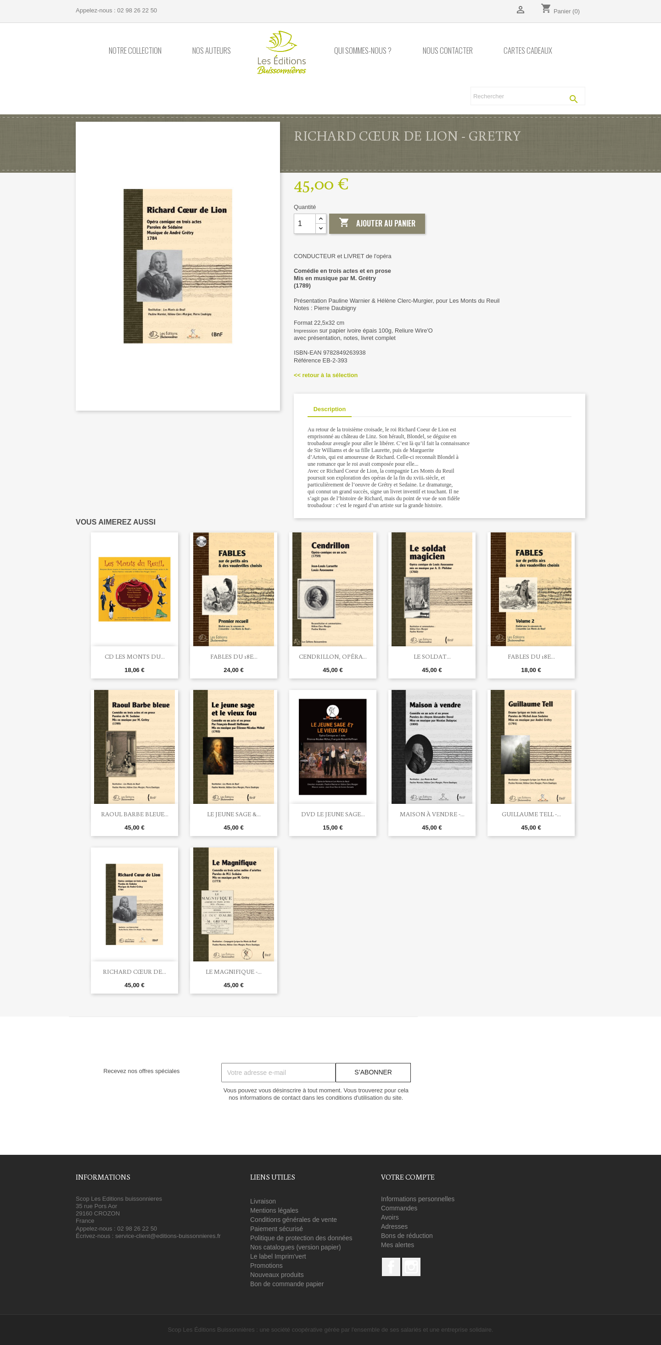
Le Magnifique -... (234, 971)
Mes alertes (397, 1245)
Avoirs (390, 1217)
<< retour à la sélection (326, 375)
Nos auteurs (211, 50)
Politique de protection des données (301, 1238)
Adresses (394, 1226)
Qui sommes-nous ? (363, 50)
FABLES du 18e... (234, 656)
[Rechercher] (528, 96)
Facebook (391, 1267)
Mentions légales (274, 1210)
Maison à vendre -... (432, 814)
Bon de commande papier (287, 1284)
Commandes (399, 1208)
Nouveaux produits (277, 1274)
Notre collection (135, 50)
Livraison (263, 1201)
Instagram (411, 1267)
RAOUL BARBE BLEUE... (134, 814)
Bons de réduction (407, 1235)
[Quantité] (305, 224)
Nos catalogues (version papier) (295, 1247)
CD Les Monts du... (135, 656)
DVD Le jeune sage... (333, 814)
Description (330, 409)
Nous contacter (448, 50)
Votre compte (408, 1176)
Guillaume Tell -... (531, 814)
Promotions (266, 1265)
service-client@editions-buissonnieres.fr (168, 1235)
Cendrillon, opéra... (333, 656)
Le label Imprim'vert (278, 1256)
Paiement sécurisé (276, 1228)
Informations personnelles (417, 1199)
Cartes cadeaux (528, 50)
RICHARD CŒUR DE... (134, 971)
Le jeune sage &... (234, 814)
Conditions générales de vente (293, 1219)
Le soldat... (432, 656)
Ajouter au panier (377, 223)
